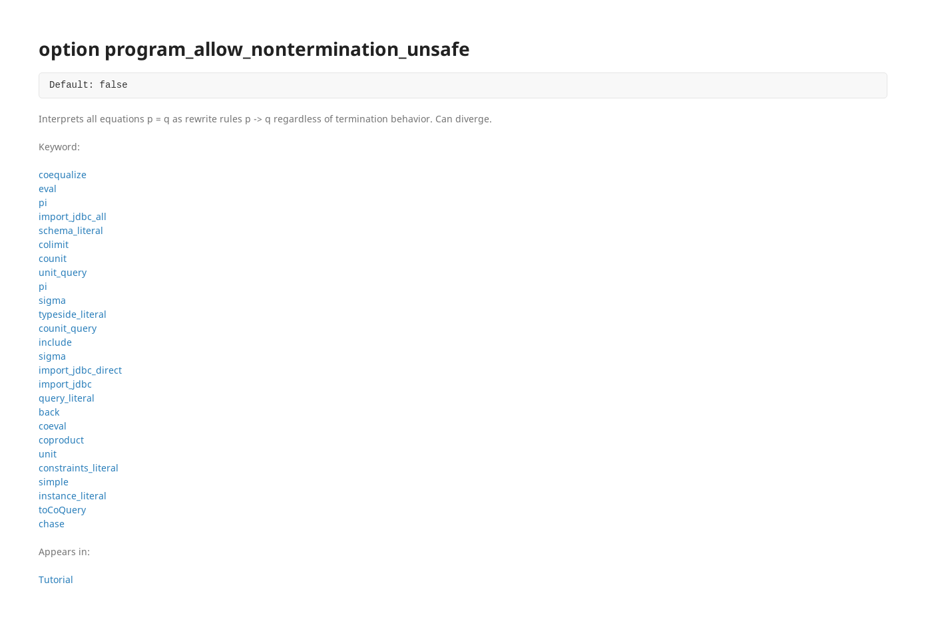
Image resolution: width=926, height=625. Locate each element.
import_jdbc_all (73, 216)
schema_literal (71, 230)
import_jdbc (65, 384)
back (49, 412)
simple (54, 481)
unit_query (63, 272)
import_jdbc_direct (80, 370)
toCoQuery (62, 509)
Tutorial (56, 579)
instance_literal (73, 495)
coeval (53, 426)
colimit (54, 244)
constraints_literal (78, 467)
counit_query (68, 328)
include (55, 342)
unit (48, 453)
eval (48, 188)
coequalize (63, 174)
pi (43, 202)
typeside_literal (73, 314)
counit (53, 258)
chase (52, 523)
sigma (52, 300)
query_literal (67, 398)
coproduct (61, 440)
